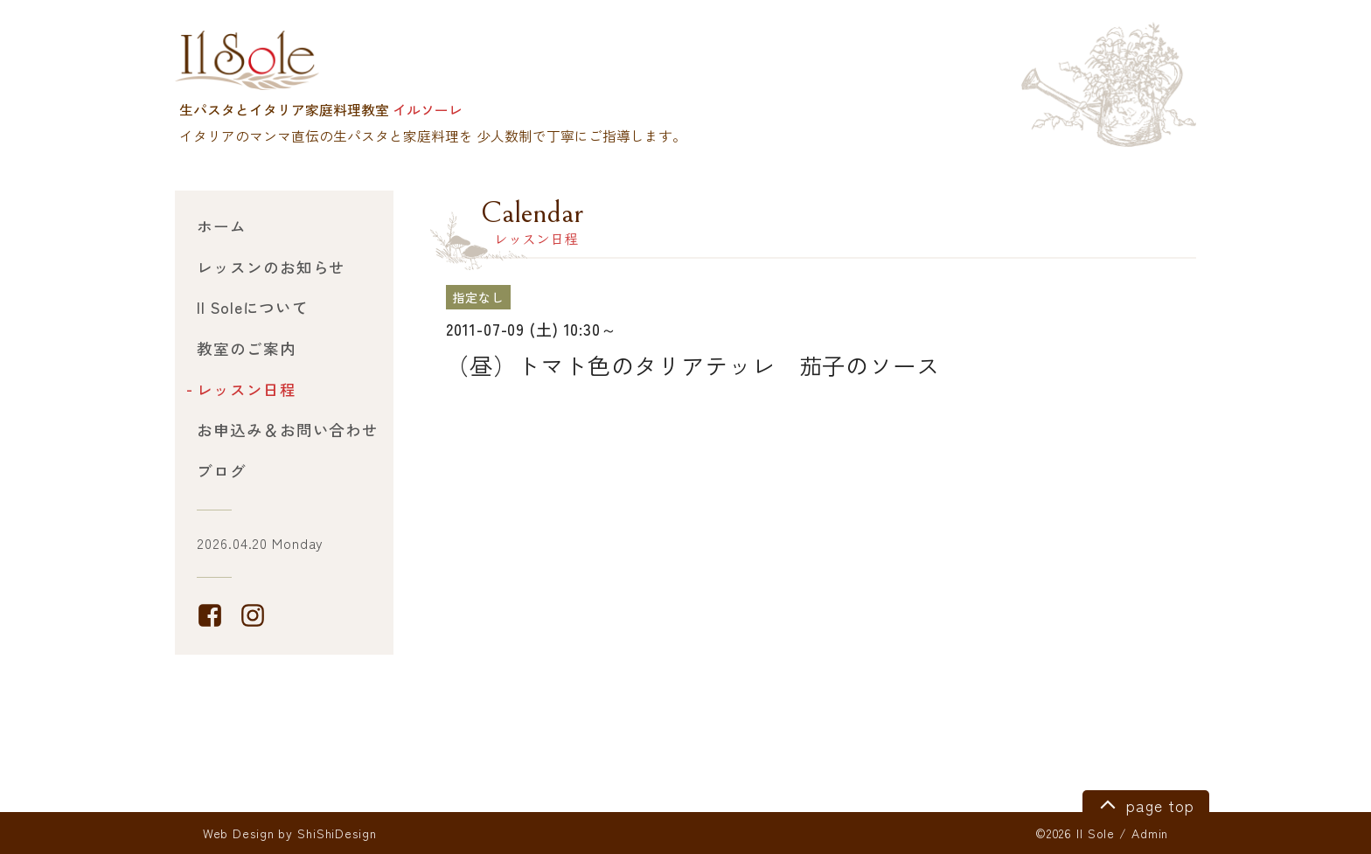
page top (1144, 803)
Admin (1149, 833)
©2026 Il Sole (1075, 833)
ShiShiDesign (337, 833)
